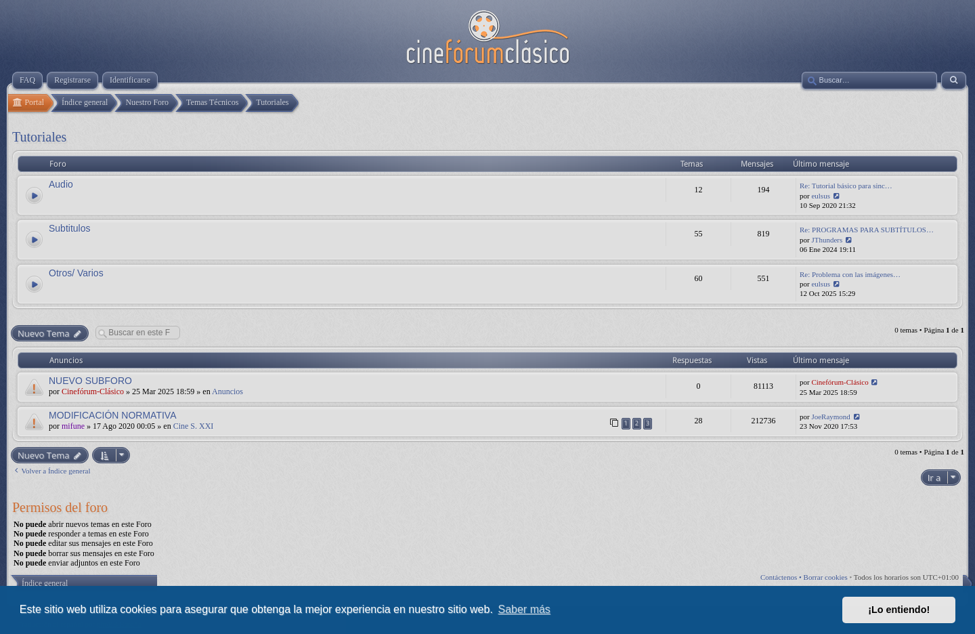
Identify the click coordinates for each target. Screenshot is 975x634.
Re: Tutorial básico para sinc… (846, 186)
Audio (61, 184)
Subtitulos (69, 228)
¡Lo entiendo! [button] (899, 609)
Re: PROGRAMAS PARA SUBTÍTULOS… (867, 230)
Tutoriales (39, 136)
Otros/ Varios (76, 273)
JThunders (826, 240)
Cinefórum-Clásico (93, 391)
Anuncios (227, 391)
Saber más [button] (524, 609)
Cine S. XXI (193, 426)
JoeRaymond (830, 417)
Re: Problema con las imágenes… (850, 274)
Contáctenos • (782, 577)
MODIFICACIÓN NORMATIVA (112, 415)
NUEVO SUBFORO (90, 380)
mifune (73, 426)
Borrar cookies (826, 577)
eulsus (820, 196)
